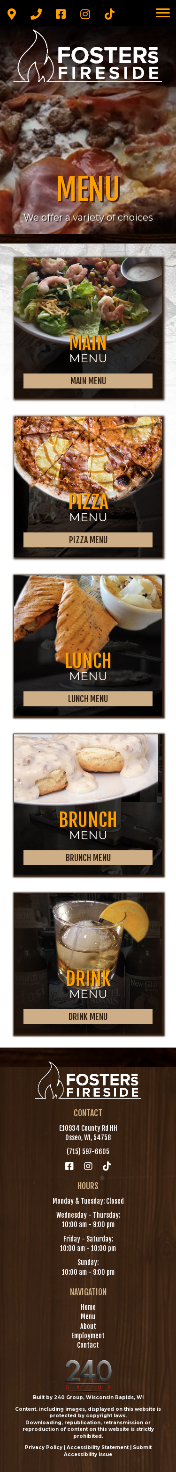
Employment (88, 1336)
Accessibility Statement (98, 1447)
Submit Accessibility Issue (108, 1451)
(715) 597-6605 (88, 1152)
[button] (11, 14)
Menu (88, 1317)
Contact (88, 1345)
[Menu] (163, 13)
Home (88, 1307)
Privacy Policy (43, 1447)
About (88, 1326)
